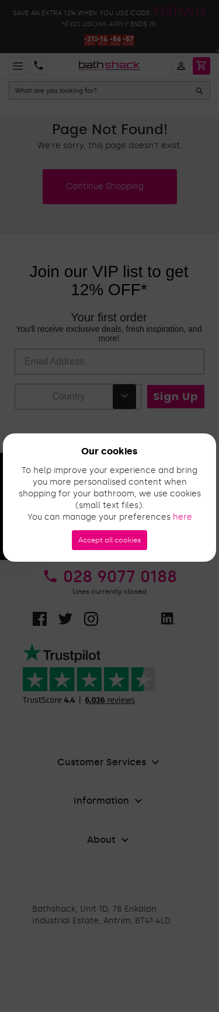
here (182, 517)
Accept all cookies (109, 540)
